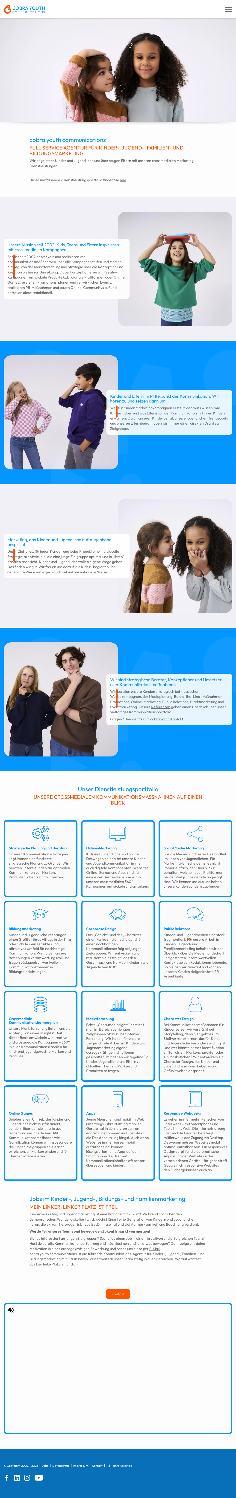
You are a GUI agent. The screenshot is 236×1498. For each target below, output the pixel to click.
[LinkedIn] (17, 1478)
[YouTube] (39, 1478)
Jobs (45, 1466)
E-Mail (154, 1256)
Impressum (80, 1466)
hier (123, 180)
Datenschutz (60, 1466)
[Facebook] (7, 1478)
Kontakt (118, 1302)
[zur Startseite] (24, 9)
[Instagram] (27, 1478)
